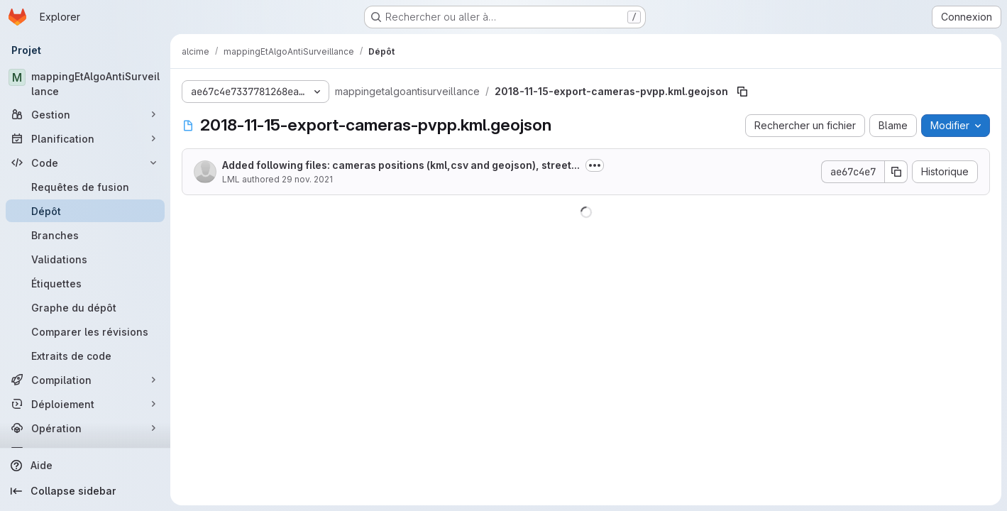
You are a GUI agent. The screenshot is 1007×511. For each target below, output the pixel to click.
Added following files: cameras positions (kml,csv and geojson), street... (401, 165)
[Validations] (85, 259)
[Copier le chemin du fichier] (742, 91)
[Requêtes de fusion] (85, 186)
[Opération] (85, 428)
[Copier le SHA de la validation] (896, 171)
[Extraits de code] (85, 355)
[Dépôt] (85, 210)
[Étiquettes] (85, 283)
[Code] (85, 162)
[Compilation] (85, 379)
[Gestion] (85, 114)
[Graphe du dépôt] (85, 307)
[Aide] (85, 465)
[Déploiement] (85, 403)
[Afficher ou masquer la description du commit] (594, 165)
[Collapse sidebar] (85, 491)
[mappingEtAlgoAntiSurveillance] (85, 83)
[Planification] (85, 138)
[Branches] (85, 235)
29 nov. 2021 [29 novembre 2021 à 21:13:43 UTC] (307, 179)
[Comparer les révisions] (85, 331)
